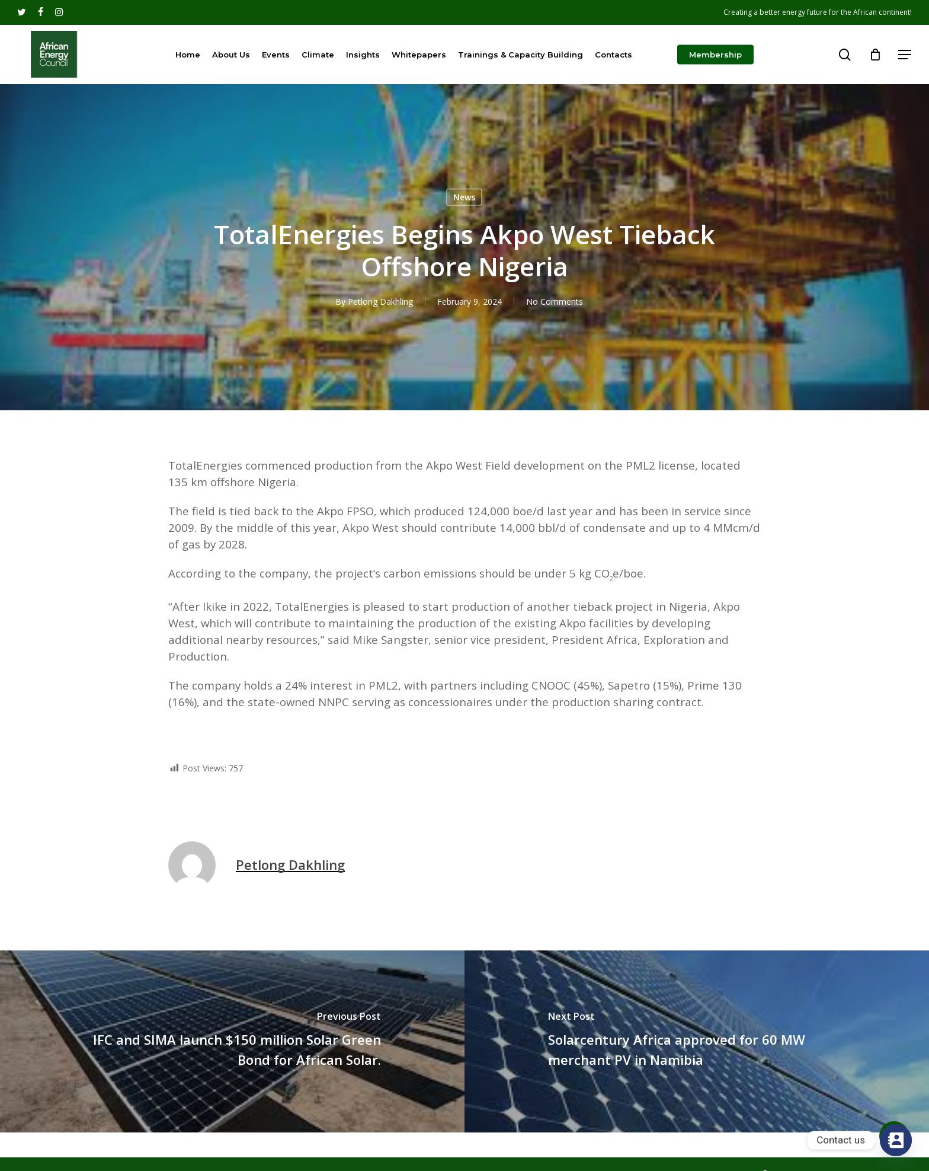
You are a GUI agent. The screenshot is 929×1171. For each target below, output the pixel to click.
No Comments (554, 301)
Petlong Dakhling (379, 301)
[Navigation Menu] (905, 55)
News (464, 197)
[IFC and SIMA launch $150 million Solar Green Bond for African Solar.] (232, 1041)
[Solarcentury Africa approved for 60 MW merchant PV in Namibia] (696, 1041)
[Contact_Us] (896, 1140)
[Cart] (875, 54)
